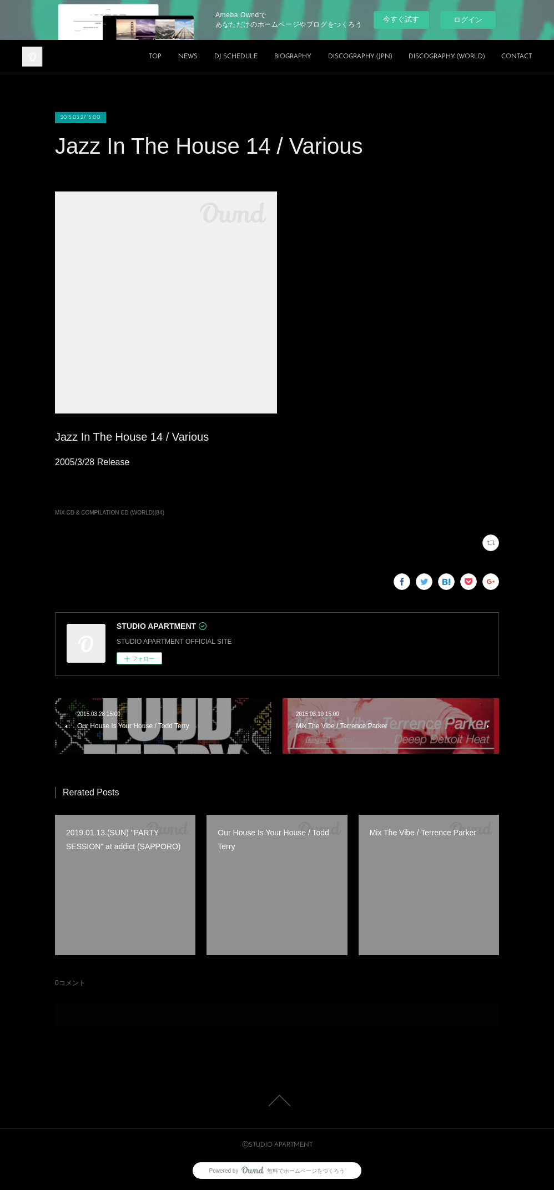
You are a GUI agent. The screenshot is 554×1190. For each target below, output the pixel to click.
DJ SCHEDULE (236, 56)
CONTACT (516, 56)
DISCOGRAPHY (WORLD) (447, 56)
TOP (155, 56)
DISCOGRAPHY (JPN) (360, 56)
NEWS (188, 56)
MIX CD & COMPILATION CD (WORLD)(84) (109, 513)
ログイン (468, 20)
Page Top (277, 1101)
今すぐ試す (401, 19)
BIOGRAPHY (292, 56)
